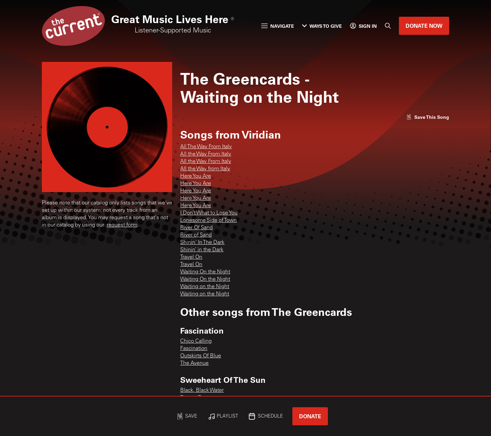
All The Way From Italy (206, 147)
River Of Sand (196, 228)
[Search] (388, 25)
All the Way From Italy (205, 154)
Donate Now (424, 25)
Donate (310, 416)
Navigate (277, 26)
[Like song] (427, 117)
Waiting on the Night (204, 286)
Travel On (191, 257)
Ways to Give (322, 26)
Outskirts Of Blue (200, 356)
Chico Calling (196, 341)
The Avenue (194, 363)
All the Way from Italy (205, 169)
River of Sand (196, 235)
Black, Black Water (202, 390)
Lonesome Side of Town (208, 220)
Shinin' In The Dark (202, 242)
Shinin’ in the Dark (201, 250)
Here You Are (195, 176)
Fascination (193, 348)
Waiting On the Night (205, 272)
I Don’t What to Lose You (208, 213)
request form (122, 225)
